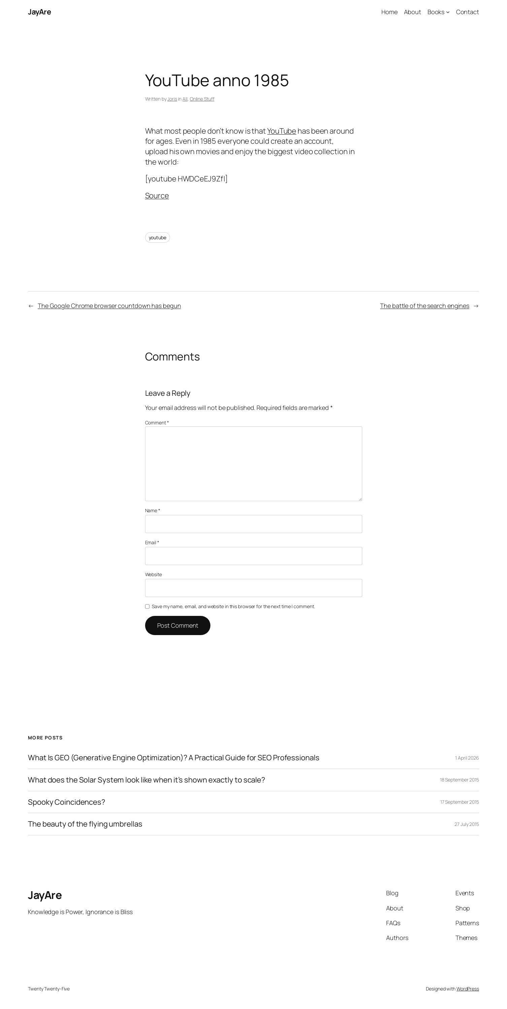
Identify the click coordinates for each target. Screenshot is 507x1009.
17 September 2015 (459, 802)
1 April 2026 (467, 758)
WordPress (468, 988)
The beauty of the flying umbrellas (85, 824)
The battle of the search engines (424, 306)
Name (152, 510)
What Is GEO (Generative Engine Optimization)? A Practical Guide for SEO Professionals (173, 758)
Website (153, 574)
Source (157, 195)
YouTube (281, 131)
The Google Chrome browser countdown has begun (109, 306)
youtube (157, 237)
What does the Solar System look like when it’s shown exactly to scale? (146, 780)
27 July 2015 (466, 824)
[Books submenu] (448, 12)
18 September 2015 (459, 779)
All (185, 99)
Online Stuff (202, 99)
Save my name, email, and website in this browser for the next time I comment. (233, 606)
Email (152, 542)
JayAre (39, 12)
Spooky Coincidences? (66, 802)
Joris (172, 99)
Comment (157, 422)
